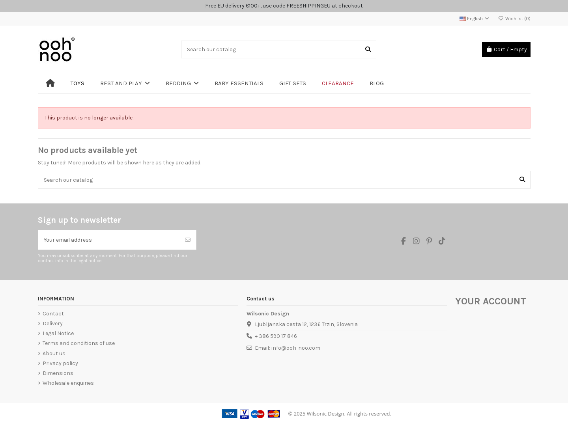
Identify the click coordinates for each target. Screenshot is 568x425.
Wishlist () (514, 18)
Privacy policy (60, 363)
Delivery (53, 323)
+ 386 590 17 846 (276, 336)
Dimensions (58, 373)
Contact (53, 313)
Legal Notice (58, 333)
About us (54, 353)
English (475, 18)
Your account (490, 301)
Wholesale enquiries (68, 383)
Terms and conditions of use (79, 343)
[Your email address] (109, 240)
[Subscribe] (187, 240)
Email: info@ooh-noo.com (287, 348)
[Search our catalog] (368, 49)
